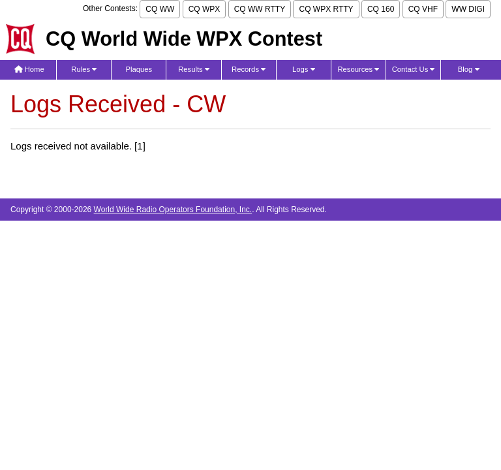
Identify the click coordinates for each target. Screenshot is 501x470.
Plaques (139, 69)
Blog (468, 69)
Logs (303, 69)
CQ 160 (380, 9)
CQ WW (159, 9)
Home (29, 69)
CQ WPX (204, 9)
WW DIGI (468, 9)
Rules (84, 69)
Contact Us (413, 69)
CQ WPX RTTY (326, 9)
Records (249, 69)
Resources (358, 69)
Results (193, 69)
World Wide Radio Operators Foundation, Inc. (173, 209)
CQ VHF (423, 9)
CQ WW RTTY (259, 9)
